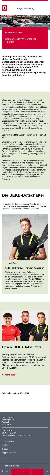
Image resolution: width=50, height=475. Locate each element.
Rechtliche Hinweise (10, 466)
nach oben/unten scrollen (47, 472)
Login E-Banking (27, 8)
